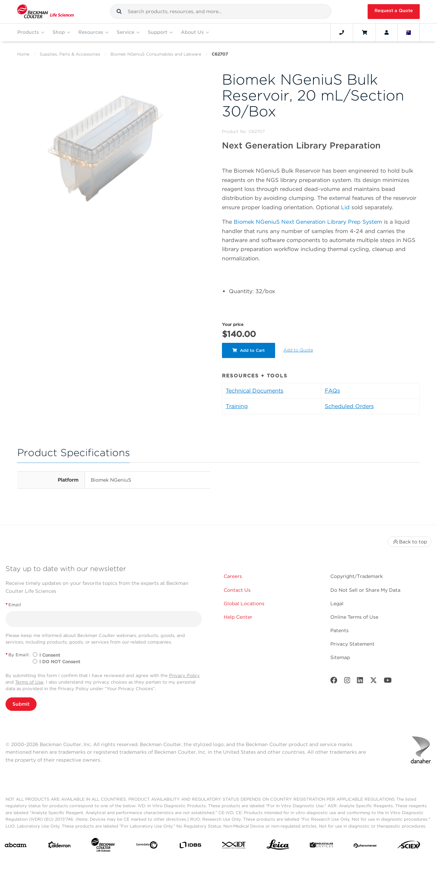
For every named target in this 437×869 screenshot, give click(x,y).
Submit (21, 704)
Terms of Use (29, 682)
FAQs (332, 390)
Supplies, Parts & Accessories (70, 54)
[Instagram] (347, 681)
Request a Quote (394, 10)
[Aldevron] (59, 846)
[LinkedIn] (360, 681)
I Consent (49, 655)
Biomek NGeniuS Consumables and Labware (155, 54)
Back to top (409, 541)
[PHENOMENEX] (365, 846)
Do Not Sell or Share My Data (365, 590)
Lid (345, 207)
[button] (119, 11)
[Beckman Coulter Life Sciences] (103, 846)
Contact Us (237, 590)
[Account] (386, 32)
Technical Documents (254, 390)
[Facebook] (333, 681)
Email (13, 604)
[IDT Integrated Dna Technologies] (234, 846)
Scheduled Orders (349, 406)
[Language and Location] (409, 32)
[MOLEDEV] (321, 846)
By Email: (18, 654)
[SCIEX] (409, 846)
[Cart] (364, 32)
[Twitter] (373, 681)
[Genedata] (147, 846)
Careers (233, 576)
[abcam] (15, 846)
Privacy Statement (352, 644)
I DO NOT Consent (59, 661)
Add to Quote (298, 350)
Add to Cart (248, 350)
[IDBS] (190, 846)
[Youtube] (388, 681)
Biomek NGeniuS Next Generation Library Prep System (308, 222)
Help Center (238, 617)
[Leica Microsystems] (278, 846)
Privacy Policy (184, 675)
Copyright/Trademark (356, 576)
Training (237, 406)
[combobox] (220, 11)
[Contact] (342, 32)
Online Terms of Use (354, 617)
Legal (336, 603)
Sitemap (340, 657)
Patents (339, 630)
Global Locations (244, 603)
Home (23, 54)
